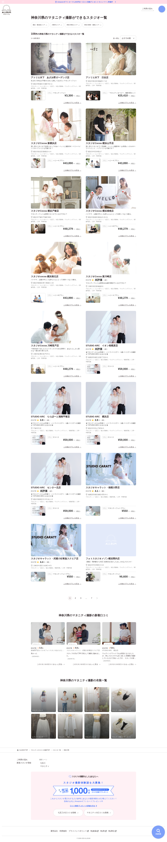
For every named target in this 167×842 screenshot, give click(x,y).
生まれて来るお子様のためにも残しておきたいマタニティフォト (54, 81)
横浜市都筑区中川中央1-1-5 (42, 500)
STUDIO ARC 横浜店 (97, 417)
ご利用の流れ (22, 761)
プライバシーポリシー (79, 832)
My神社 (112, 832)
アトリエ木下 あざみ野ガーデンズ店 (50, 78)
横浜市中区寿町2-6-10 (95, 566)
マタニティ (44, 767)
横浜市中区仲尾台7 (94, 152)
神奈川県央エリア (73, 25)
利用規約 (63, 832)
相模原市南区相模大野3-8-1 (97, 495)
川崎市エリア (57, 25)
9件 (48, 563)
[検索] (161, 9)
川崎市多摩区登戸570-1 (40, 355)
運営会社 (54, 832)
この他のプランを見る (71, 103)
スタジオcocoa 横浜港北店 (44, 277)
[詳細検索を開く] (158, 832)
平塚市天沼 (36, 429)
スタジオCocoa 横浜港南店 (100, 211)
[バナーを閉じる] (3, 2)
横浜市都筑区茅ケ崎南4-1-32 (42, 284)
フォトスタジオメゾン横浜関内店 (103, 559)
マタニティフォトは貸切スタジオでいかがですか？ (49, 215)
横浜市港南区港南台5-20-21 (97, 218)
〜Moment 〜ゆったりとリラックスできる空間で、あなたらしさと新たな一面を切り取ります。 (55, 350)
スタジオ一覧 (57, 751)
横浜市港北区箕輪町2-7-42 (96, 82)
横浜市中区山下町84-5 (95, 429)
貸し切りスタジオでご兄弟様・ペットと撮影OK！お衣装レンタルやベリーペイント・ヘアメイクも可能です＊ (110, 148)
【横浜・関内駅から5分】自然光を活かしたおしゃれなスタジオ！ (109, 563)
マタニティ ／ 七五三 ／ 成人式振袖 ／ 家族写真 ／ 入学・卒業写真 (106, 498)
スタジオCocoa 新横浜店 (44, 144)
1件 (105, 281)
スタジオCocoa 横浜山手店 (100, 144)
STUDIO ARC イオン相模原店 (102, 346)
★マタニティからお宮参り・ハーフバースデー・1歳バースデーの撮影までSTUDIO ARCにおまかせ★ (111, 354)
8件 (103, 492)
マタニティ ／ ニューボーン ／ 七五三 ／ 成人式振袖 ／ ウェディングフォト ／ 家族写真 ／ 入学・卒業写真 (56, 88)
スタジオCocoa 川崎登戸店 (45, 346)
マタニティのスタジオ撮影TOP (40, 751)
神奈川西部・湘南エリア (92, 25)
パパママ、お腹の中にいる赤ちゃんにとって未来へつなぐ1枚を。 (109, 215)
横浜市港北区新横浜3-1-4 (41, 152)
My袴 (103, 832)
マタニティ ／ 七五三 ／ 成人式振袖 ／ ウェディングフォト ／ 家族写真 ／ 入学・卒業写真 (111, 361)
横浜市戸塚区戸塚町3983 (41, 218)
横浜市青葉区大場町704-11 (41, 85)
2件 (105, 350)
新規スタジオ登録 (24, 764)
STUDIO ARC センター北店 (46, 488)
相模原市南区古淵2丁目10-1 (97, 358)
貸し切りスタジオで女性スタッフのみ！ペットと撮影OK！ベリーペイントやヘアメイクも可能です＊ (56, 148)
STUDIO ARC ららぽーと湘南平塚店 (50, 417)
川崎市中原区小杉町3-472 (41, 566)
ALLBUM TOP (22, 751)
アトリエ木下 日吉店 (97, 78)
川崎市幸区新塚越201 (94, 287)
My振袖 (94, 832)
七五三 (43, 764)
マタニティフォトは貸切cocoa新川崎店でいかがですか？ (106, 284)
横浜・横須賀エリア (40, 25)
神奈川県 (66, 751)
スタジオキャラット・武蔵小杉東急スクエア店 (54, 559)
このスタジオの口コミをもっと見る (51, 665)
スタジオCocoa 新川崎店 (98, 277)
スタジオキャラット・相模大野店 (103, 488)
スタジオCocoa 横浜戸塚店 (45, 211)
